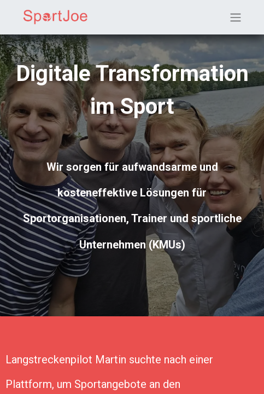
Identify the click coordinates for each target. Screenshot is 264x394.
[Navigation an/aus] (235, 17)
